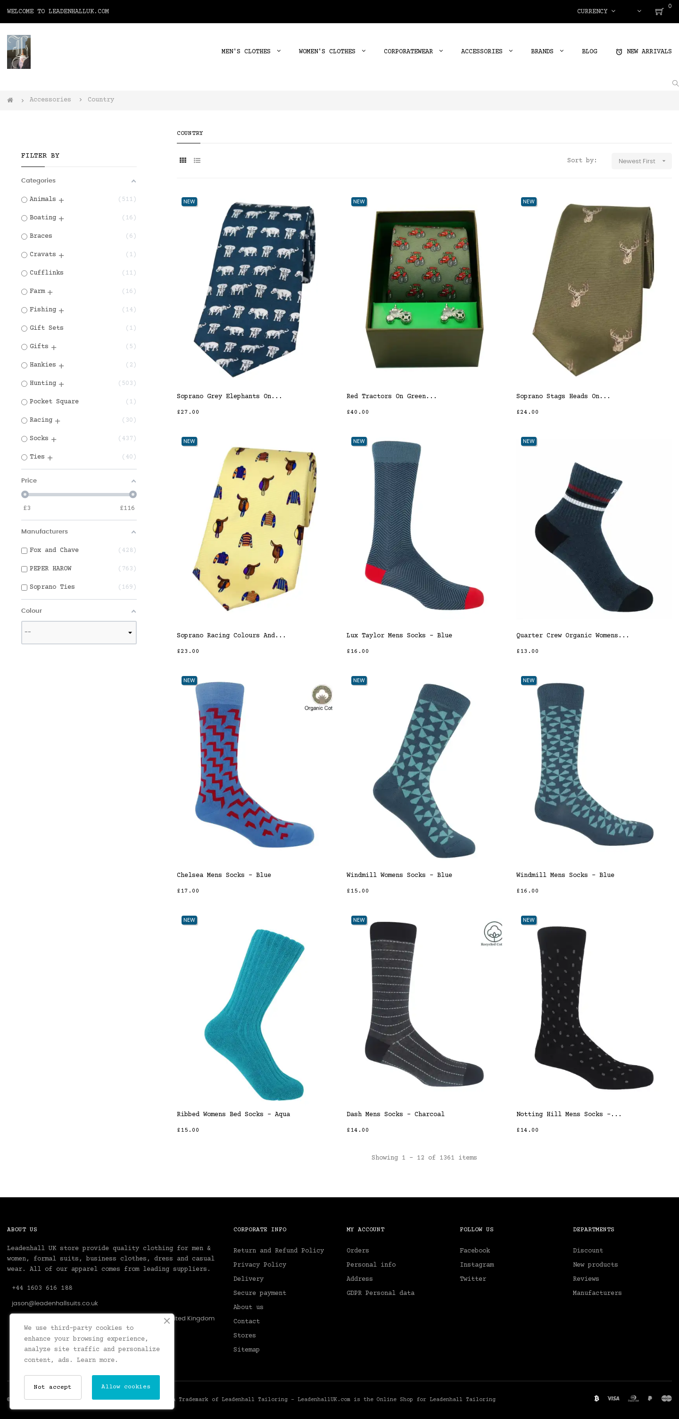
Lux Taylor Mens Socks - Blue (399, 636)
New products (595, 1265)
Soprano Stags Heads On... (563, 397)
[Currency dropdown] (596, 12)
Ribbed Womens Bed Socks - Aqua (233, 1115)
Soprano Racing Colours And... (231, 636)
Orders (358, 1251)
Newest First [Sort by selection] (645, 161)
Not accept (53, 1387)
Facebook (475, 1251)
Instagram (477, 1265)
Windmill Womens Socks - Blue (399, 875)
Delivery (248, 1279)
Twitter (473, 1279)
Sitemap (246, 1350)
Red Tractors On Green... (392, 397)
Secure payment (259, 1293)
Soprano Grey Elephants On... (229, 397)
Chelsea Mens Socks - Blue (224, 875)
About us (248, 1307)
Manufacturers (597, 1293)
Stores (244, 1336)
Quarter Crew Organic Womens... (572, 636)
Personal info (371, 1265)
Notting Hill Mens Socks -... (569, 1115)
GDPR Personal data (380, 1293)
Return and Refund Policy (278, 1251)
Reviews (586, 1279)
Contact (246, 1322)
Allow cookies (125, 1387)
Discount (588, 1251)
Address (360, 1279)
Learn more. (97, 1360)
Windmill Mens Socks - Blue (565, 875)
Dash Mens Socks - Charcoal (396, 1115)
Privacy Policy (259, 1265)
